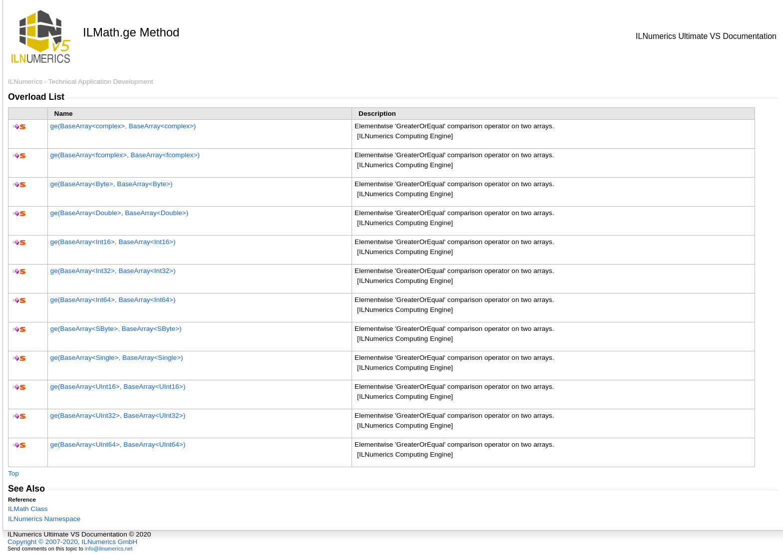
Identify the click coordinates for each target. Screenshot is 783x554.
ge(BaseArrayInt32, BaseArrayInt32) (113, 271)
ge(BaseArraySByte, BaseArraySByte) (116, 328)
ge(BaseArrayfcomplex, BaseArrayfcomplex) (125, 155)
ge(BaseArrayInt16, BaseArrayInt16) (113, 242)
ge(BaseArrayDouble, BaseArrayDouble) (119, 213)
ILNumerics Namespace (44, 519)
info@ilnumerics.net (109, 549)
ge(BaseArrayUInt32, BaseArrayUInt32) (118, 415)
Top (13, 473)
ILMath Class (27, 509)
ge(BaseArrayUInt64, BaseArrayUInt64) (118, 444)
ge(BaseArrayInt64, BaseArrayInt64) (113, 299)
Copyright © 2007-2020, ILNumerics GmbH (72, 542)
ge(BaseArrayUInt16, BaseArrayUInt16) (118, 386)
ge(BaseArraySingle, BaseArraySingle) (116, 357)
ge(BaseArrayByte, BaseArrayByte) (111, 184)
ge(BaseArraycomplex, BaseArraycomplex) (123, 126)
